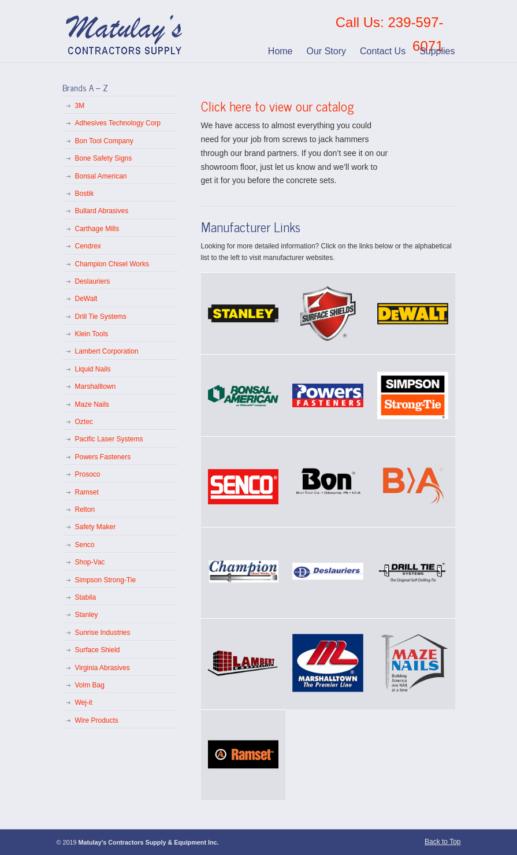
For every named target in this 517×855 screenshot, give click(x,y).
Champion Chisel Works (112, 264)
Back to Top (442, 842)
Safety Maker (95, 527)
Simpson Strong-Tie (105, 580)
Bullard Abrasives (102, 211)
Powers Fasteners (103, 457)
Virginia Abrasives (102, 668)
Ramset (87, 492)
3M (80, 106)
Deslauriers (92, 281)
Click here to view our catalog (277, 106)
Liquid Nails (93, 369)
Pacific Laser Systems (109, 439)
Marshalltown (95, 386)
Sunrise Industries (103, 633)
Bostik (84, 193)
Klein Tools (92, 334)
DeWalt (86, 299)
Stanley (86, 615)
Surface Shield (97, 650)
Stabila (85, 597)
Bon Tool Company (104, 141)
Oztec (84, 422)
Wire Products (96, 720)
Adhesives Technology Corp (118, 123)
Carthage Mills (97, 229)
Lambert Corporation (107, 351)
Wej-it (83, 702)
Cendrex (88, 246)
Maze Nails (92, 404)
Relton (85, 509)
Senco (85, 545)
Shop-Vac (90, 562)
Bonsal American (101, 176)
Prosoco (88, 474)
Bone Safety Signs (103, 158)
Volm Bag (90, 685)
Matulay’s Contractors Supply (125, 31)
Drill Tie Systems (101, 317)
